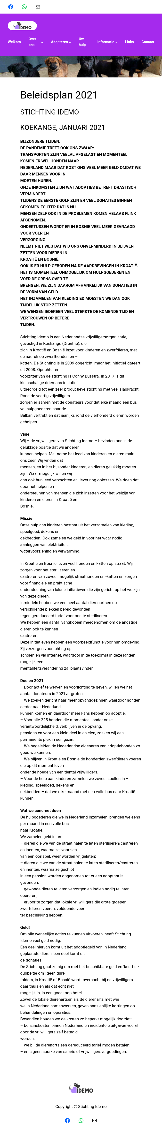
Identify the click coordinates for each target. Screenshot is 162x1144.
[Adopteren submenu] (61, 42)
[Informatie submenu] (107, 42)
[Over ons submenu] (36, 42)
